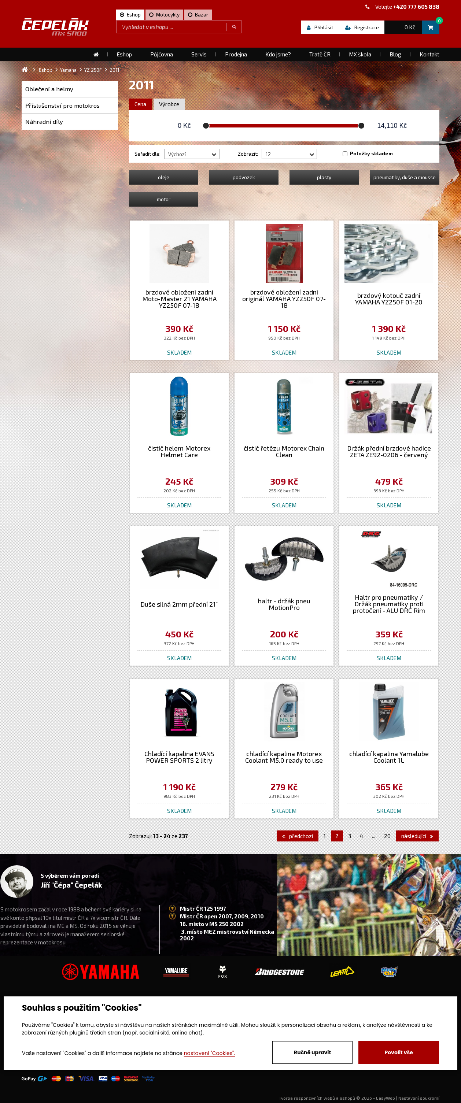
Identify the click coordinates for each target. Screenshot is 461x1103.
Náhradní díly (44, 121)
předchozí (297, 836)
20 (387, 836)
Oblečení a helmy (49, 88)
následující (417, 836)
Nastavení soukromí (418, 1097)
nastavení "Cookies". (209, 1053)
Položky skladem (371, 153)
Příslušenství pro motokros (62, 105)
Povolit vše (398, 1052)
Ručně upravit (312, 1052)
